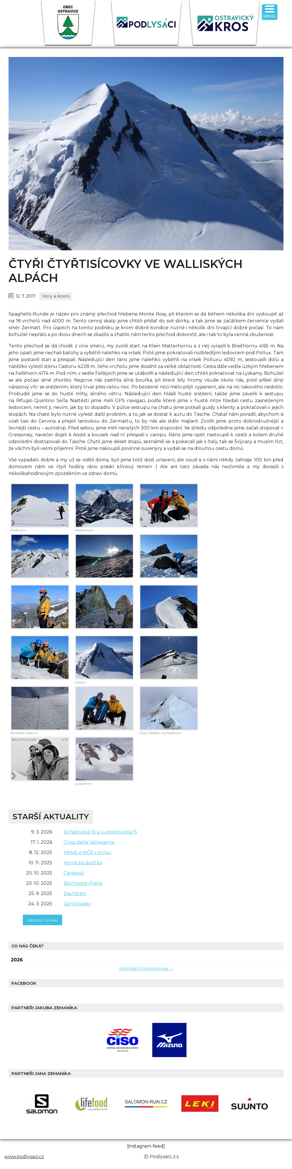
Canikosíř (74, 873)
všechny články (42, 920)
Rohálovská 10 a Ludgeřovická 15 (100, 832)
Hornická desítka (83, 862)
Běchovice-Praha (83, 883)
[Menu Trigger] (269, 12)
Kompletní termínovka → (146, 968)
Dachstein (75, 893)
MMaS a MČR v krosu (87, 852)
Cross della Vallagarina (89, 842)
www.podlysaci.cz (24, 1156)
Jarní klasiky (77, 903)
